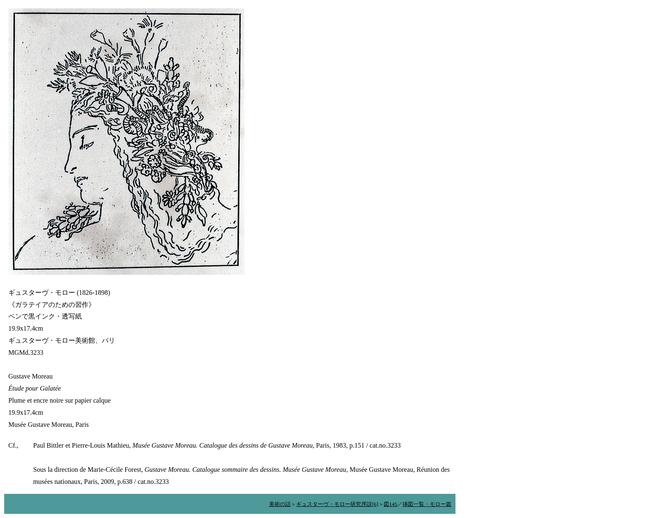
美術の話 (280, 504)
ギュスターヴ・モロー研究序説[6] (337, 504)
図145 (390, 504)
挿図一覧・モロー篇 (426, 504)
